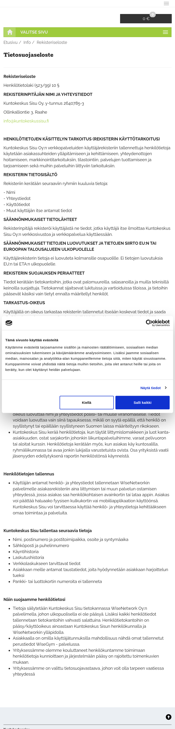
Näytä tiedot (151, 388)
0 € (149, 17)
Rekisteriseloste (52, 42)
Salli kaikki (142, 403)
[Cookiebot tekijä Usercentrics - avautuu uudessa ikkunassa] (149, 322)
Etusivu (10, 42)
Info (27, 42)
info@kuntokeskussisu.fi (26, 121)
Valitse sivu (34, 32)
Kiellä (86, 403)
